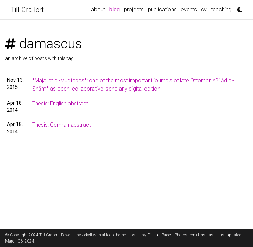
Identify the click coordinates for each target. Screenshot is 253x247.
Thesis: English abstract (60, 103)
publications (162, 9)
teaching (221, 9)
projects (134, 9)
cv (204, 9)
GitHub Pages (160, 235)
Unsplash (207, 235)
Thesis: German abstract (61, 124)
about (98, 9)
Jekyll (87, 235)
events (189, 9)
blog (115, 9)
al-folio (108, 235)
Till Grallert (27, 9)
